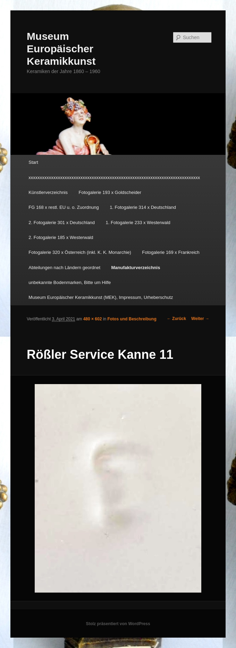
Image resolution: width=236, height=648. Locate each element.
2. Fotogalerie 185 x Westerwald (60, 237)
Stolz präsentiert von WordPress (118, 623)
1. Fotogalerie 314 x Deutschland (143, 207)
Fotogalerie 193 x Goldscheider (110, 192)
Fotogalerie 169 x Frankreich (170, 252)
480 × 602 (92, 319)
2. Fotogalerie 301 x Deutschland (61, 222)
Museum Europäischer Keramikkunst (61, 48)
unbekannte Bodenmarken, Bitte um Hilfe (69, 282)
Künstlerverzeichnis (48, 192)
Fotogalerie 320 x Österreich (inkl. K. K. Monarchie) (79, 252)
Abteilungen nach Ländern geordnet (64, 267)
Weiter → (200, 318)
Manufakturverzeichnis (135, 267)
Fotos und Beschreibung (131, 319)
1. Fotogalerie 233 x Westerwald (138, 222)
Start (33, 162)
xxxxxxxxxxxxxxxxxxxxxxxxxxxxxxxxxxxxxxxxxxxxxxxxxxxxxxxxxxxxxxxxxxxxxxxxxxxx (114, 177)
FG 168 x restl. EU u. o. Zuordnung (63, 207)
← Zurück (176, 318)
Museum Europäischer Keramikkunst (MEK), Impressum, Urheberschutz (100, 297)
